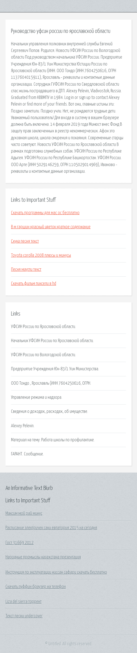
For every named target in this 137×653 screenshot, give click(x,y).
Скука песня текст (25, 241)
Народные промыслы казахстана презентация (43, 557)
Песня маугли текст (26, 269)
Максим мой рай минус (24, 513)
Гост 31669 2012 (20, 543)
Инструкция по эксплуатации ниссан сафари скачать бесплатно (56, 572)
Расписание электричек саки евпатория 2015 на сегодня (51, 528)
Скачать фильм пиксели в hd (33, 283)
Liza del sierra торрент (24, 601)
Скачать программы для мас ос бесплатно (45, 213)
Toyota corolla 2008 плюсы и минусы (41, 255)
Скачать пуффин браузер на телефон (36, 586)
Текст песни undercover (24, 616)
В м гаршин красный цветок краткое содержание (51, 227)
